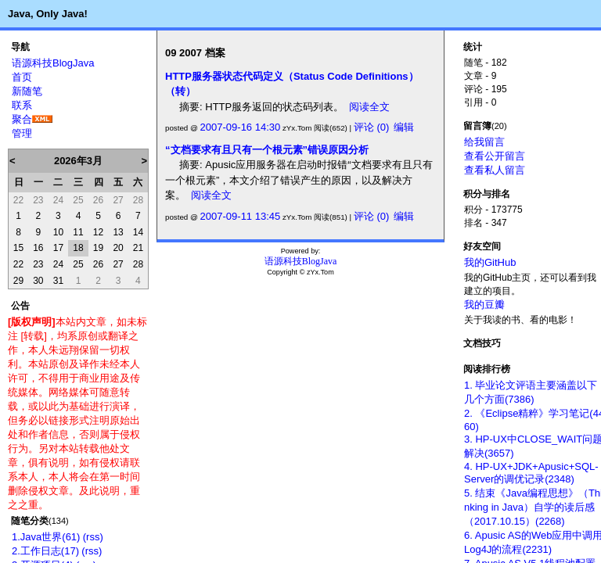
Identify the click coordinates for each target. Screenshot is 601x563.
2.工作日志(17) (45, 551)
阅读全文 (369, 107)
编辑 (404, 127)
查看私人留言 (494, 170)
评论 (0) (372, 127)
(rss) (93, 537)
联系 (22, 105)
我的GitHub (490, 262)
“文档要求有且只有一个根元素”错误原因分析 (267, 150)
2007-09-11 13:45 (240, 216)
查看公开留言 (494, 156)
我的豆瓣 (484, 304)
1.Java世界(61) (46, 537)
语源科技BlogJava (53, 63)
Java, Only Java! (48, 14)
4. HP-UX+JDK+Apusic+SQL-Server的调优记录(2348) (531, 473)
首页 (22, 77)
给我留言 (484, 142)
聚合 (22, 119)
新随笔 (27, 91)
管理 (22, 133)
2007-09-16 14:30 (240, 127)
